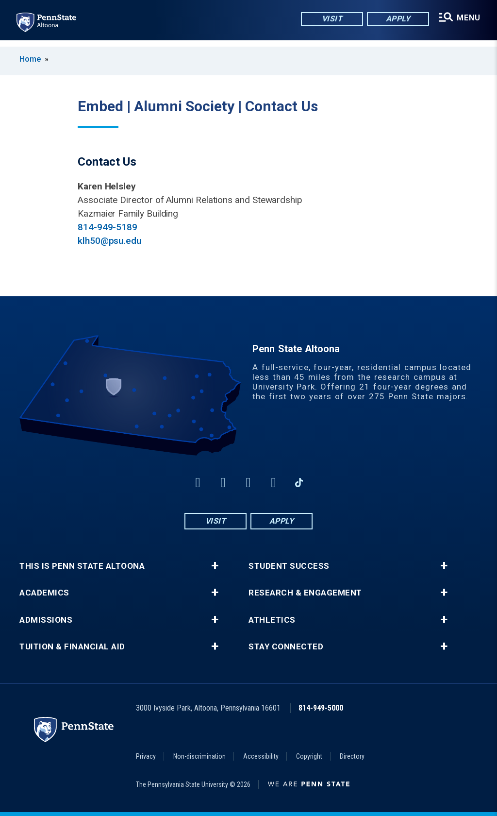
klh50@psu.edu (109, 240)
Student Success (289, 566)
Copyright (309, 756)
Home (30, 59)
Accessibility (261, 756)
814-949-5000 (320, 708)
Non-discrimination (199, 756)
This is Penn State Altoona (82, 566)
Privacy (146, 756)
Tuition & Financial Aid (72, 646)
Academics (44, 592)
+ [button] (214, 566)
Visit (329, 19)
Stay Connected (285, 646)
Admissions (45, 620)
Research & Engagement (305, 592)
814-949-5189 (107, 227)
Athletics (272, 620)
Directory (352, 756)
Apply (395, 19)
